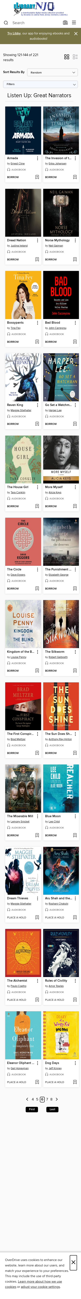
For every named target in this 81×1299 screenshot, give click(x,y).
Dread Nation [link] (16, 240)
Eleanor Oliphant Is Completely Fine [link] (21, 1063)
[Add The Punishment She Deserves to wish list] (74, 589)
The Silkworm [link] (54, 652)
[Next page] (56, 1099)
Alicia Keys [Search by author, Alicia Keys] (55, 492)
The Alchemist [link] (17, 981)
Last (52, 1109)
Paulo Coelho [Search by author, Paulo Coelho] (18, 986)
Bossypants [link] (15, 323)
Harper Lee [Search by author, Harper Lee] (55, 410)
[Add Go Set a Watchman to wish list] (74, 424)
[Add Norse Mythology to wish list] (74, 260)
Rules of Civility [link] (56, 981)
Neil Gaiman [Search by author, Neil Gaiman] (56, 245)
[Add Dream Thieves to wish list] (37, 918)
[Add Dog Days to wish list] (74, 1082)
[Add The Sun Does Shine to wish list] (74, 753)
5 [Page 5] (37, 1099)
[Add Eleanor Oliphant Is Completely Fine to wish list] (37, 1082)
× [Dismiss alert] (76, 33)
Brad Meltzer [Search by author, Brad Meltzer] (18, 739)
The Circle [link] (14, 569)
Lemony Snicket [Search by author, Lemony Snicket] (20, 821)
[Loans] (65, 23)
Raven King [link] (15, 405)
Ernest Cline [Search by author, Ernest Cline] (18, 163)
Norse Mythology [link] (57, 240)
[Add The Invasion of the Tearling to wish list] (74, 177)
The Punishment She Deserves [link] (59, 569)
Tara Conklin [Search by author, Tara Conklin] (18, 492)
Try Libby (14, 33)
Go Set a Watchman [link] (59, 405)
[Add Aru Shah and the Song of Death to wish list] (74, 918)
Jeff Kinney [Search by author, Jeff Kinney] (55, 1068)
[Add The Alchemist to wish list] (37, 1000)
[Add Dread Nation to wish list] (37, 260)
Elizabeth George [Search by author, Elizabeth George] (58, 575)
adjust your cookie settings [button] (40, 1287)
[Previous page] (27, 1099)
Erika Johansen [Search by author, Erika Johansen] (57, 163)
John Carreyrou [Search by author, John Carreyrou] (57, 328)
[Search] (6, 23)
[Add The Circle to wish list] (37, 589)
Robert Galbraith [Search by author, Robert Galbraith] (58, 657)
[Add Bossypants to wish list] (37, 342)
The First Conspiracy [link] (21, 734)
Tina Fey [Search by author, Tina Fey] (15, 328)
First (32, 1109)
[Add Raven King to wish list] (37, 424)
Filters (11, 84)
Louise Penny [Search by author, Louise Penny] (18, 657)
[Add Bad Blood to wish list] (74, 342)
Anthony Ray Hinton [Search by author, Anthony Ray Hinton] (60, 739)
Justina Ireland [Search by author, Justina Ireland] (19, 245)
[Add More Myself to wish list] (74, 506)
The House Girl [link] (17, 487)
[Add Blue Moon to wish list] (74, 835)
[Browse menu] (74, 23)
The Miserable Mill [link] (20, 816)
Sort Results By (14, 72)
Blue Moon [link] (53, 816)
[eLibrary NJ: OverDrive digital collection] (40, 9)
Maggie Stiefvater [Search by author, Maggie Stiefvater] (21, 410)
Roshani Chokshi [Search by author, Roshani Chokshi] (58, 903)
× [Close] (73, 1262)
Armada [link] (12, 158)
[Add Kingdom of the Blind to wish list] (37, 671)
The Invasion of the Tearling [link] (59, 158)
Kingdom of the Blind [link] (21, 652)
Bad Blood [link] (52, 323)
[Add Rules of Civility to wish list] (74, 1000)
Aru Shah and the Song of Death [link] (59, 898)
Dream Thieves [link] (17, 898)
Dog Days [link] (52, 1063)
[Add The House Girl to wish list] (37, 506)
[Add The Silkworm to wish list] (74, 671)
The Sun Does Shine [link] (59, 734)
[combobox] (32, 23)
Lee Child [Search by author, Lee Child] (54, 821)
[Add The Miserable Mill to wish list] (37, 835)
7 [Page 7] (47, 1099)
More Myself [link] (54, 487)
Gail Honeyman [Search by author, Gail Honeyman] (20, 1068)
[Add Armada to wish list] (37, 177)
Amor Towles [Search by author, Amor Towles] (56, 986)
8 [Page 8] (51, 1099)
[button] (66, 58)
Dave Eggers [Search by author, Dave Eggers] (18, 575)
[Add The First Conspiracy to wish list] (37, 753)
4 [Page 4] (33, 1099)
